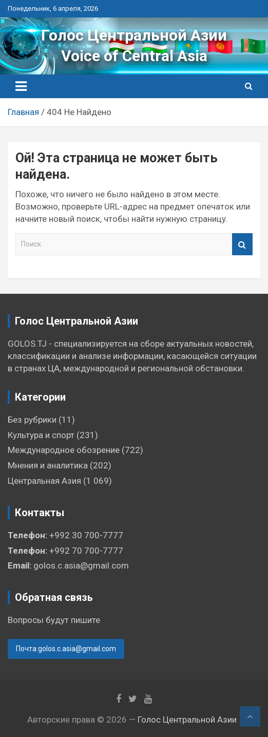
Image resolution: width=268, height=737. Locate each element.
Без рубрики (32, 419)
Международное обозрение (64, 450)
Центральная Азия (44, 481)
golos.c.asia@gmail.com (81, 565)
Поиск (242, 244)
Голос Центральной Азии (134, 35)
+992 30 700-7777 (86, 535)
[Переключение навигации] (21, 86)
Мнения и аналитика (48, 465)
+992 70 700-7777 (86, 550)
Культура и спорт (41, 435)
